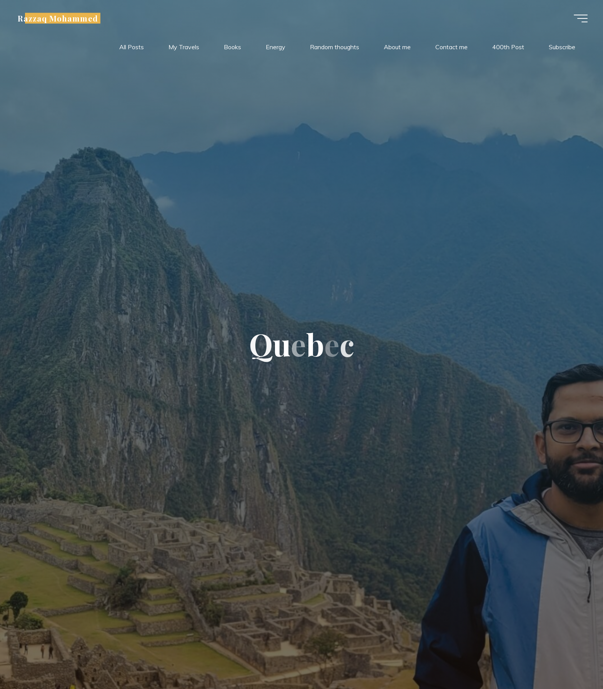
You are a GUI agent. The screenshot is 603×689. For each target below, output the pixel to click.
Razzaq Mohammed (58, 18)
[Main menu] (581, 18)
